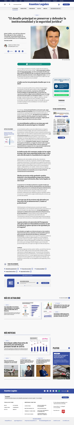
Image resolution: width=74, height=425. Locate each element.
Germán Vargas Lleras (46, 0)
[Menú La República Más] (5, 4)
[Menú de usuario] (59, 4)
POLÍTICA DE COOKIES (29, 414)
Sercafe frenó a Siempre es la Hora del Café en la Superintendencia (61, 356)
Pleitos (56, 348)
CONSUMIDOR (32, 8)
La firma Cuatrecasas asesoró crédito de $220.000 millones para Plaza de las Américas (27, 361)
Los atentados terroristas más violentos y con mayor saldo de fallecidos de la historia (11, 309)
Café (20, 0)
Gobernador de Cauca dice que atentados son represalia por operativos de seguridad (62, 306)
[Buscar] (9, 4)
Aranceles (61, 0)
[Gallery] (27, 282)
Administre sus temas (27, 275)
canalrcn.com (56, 420)
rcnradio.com (66, 420)
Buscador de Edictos (55, 8)
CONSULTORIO (23, 8)
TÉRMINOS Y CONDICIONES (30, 411)
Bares (11, 0)
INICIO (5, 405)
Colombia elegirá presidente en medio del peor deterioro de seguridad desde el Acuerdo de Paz (43, 361)
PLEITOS (39, 8)
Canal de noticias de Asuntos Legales (34, 64)
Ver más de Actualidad (64, 298)
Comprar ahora (61, 91)
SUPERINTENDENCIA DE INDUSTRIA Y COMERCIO (42, 414)
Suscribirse (66, 4)
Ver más (61, 137)
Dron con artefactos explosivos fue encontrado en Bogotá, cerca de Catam (10, 361)
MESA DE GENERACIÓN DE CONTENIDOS (42, 406)
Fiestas (15, 0)
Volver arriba (64, 391)
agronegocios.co (18, 420)
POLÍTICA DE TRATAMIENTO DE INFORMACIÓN (43, 411)
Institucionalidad (40, 268)
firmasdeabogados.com (45, 420)
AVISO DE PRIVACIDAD (42, 408)
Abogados (55, 0)
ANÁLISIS (45, 8)
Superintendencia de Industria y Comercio (32, 0)
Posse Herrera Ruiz (26, 268)
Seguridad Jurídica (24, 271)
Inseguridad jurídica (10, 271)
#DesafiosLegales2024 (11, 268)
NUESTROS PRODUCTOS (29, 408)
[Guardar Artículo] (10, 51)
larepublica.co (8, 420)
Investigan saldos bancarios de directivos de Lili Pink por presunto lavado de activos (61, 315)
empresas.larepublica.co (31, 420)
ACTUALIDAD (15, 8)
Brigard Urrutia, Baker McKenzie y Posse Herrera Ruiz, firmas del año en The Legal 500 (9, 134)
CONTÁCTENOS (28, 405)
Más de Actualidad (12, 297)
